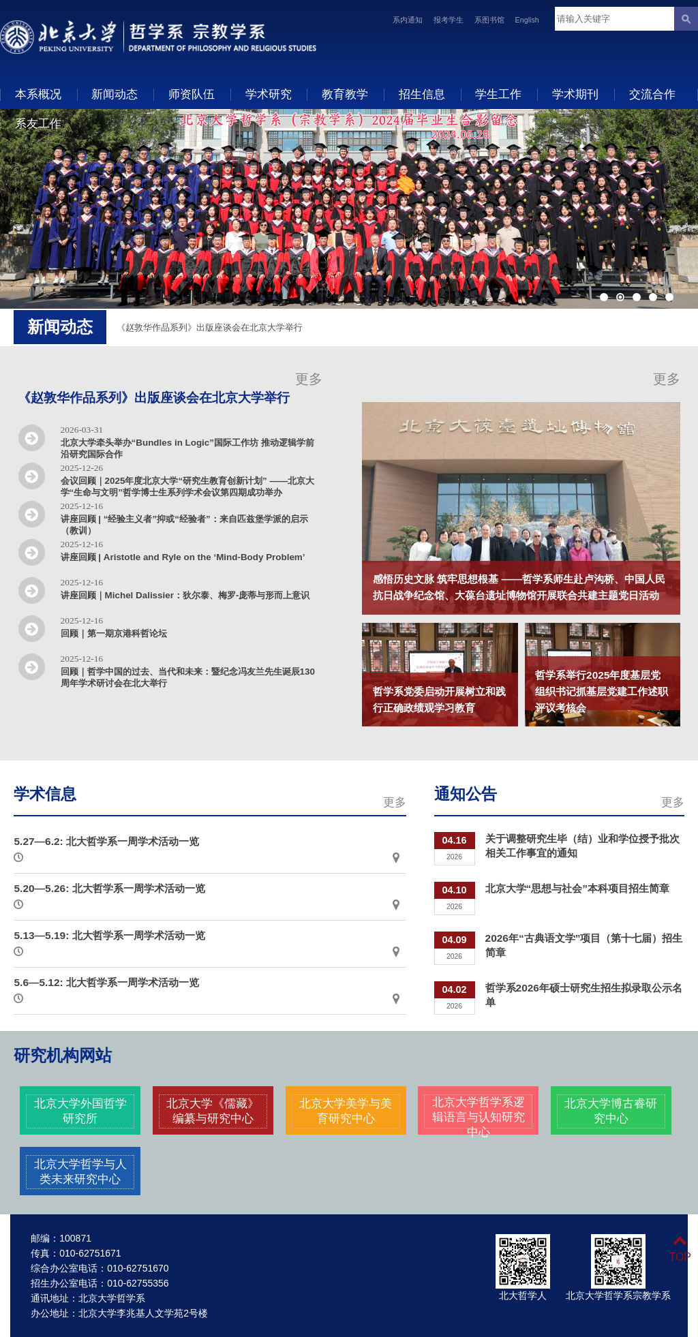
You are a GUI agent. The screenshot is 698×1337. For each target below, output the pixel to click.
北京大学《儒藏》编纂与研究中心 (212, 1110)
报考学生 (449, 20)
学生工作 (498, 94)
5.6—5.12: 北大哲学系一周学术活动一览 (106, 982)
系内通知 (408, 20)
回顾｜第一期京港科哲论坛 (114, 633)
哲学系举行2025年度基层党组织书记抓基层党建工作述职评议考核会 (601, 691)
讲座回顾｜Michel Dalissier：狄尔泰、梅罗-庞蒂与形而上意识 (185, 595)
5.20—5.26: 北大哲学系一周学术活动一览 (109, 888)
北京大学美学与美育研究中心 (345, 1110)
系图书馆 (489, 20)
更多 (308, 378)
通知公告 (465, 794)
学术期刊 (575, 94)
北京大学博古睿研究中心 (610, 1110)
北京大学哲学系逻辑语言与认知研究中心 (478, 1117)
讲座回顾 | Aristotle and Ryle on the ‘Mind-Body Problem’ (183, 557)
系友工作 (38, 123)
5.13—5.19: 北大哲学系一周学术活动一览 (109, 935)
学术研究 (268, 94)
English (527, 20)
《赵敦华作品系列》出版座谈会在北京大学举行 (210, 327)
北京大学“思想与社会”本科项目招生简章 (577, 888)
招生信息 (422, 94)
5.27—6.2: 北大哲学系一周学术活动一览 (106, 841)
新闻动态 (114, 94)
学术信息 (45, 794)
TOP (680, 1249)
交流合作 (652, 94)
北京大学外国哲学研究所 (80, 1110)
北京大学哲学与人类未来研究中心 (80, 1171)
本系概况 (38, 94)
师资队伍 (191, 94)
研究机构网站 (63, 1055)
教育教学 (345, 94)
